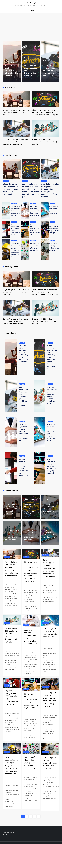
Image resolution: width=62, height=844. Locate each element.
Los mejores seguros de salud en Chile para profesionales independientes (30, 534)
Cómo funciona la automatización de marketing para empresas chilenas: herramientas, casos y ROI (45, 112)
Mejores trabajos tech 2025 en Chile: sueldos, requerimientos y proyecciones (23, 468)
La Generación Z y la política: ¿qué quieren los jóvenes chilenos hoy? (34, 246)
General (6, 181)
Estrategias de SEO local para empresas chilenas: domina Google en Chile (45, 142)
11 (35, 816)
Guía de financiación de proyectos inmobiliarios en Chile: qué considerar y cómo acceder (50, 68)
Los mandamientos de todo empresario (9, 834)
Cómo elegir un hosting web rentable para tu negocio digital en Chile (54, 210)
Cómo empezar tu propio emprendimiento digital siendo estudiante (54, 246)
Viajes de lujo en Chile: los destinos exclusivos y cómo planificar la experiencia (16, 112)
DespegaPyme (31, 2)
